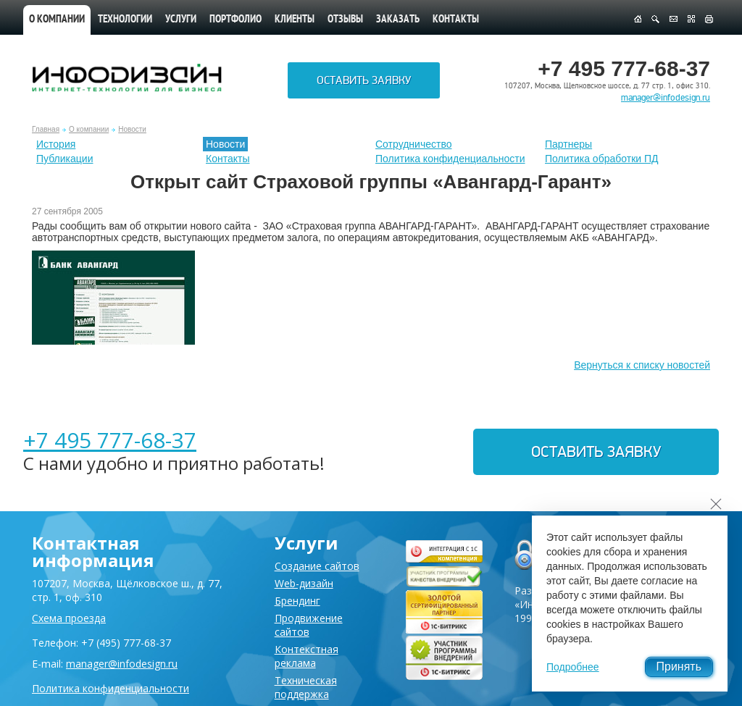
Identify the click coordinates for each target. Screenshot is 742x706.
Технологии (125, 20)
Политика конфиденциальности (450, 158)
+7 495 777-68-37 (109, 440)
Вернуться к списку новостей (642, 365)
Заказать (398, 20)
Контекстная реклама (306, 656)
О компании (57, 20)
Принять (679, 666)
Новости (132, 129)
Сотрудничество (413, 144)
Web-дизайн (304, 583)
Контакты (456, 20)
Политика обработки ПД (602, 158)
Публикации (64, 158)
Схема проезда (69, 618)
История (55, 144)
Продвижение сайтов (309, 625)
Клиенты (294, 20)
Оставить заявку (364, 80)
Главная (45, 129)
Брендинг (297, 601)
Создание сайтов (317, 566)
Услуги (180, 20)
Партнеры (568, 144)
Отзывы (345, 20)
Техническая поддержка (306, 687)
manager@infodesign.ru (665, 98)
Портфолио (235, 20)
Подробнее (572, 667)
